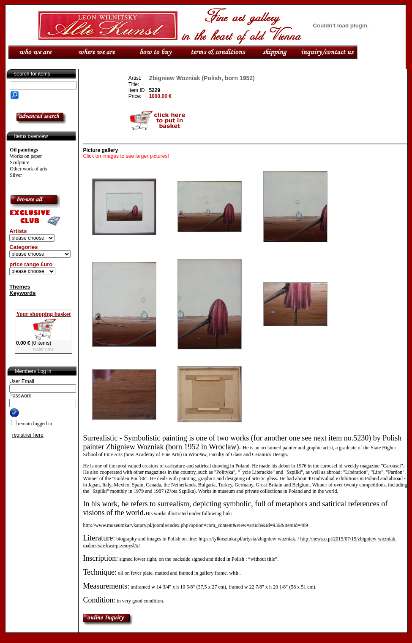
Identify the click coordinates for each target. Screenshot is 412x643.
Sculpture (19, 162)
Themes (19, 287)
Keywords (22, 293)
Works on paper (26, 156)
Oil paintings (24, 150)
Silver (16, 175)
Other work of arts (28, 169)
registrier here (28, 435)
